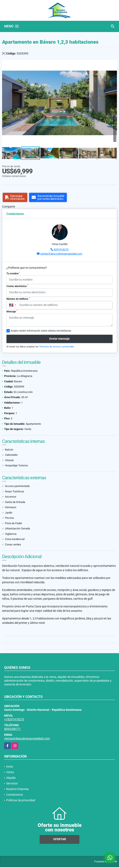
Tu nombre (13, 273)
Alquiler (11, 777)
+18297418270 (14, 719)
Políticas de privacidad (20, 800)
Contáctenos (14, 794)
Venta (10, 772)
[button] (113, 63)
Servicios (12, 783)
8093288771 (12, 729)
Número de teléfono (18, 298)
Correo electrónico (17, 286)
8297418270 (61, 249)
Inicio (9, 766)
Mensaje (11, 311)
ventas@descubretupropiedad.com (27, 738)
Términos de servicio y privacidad (56, 346)
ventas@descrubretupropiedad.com (61, 253)
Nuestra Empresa (17, 789)
